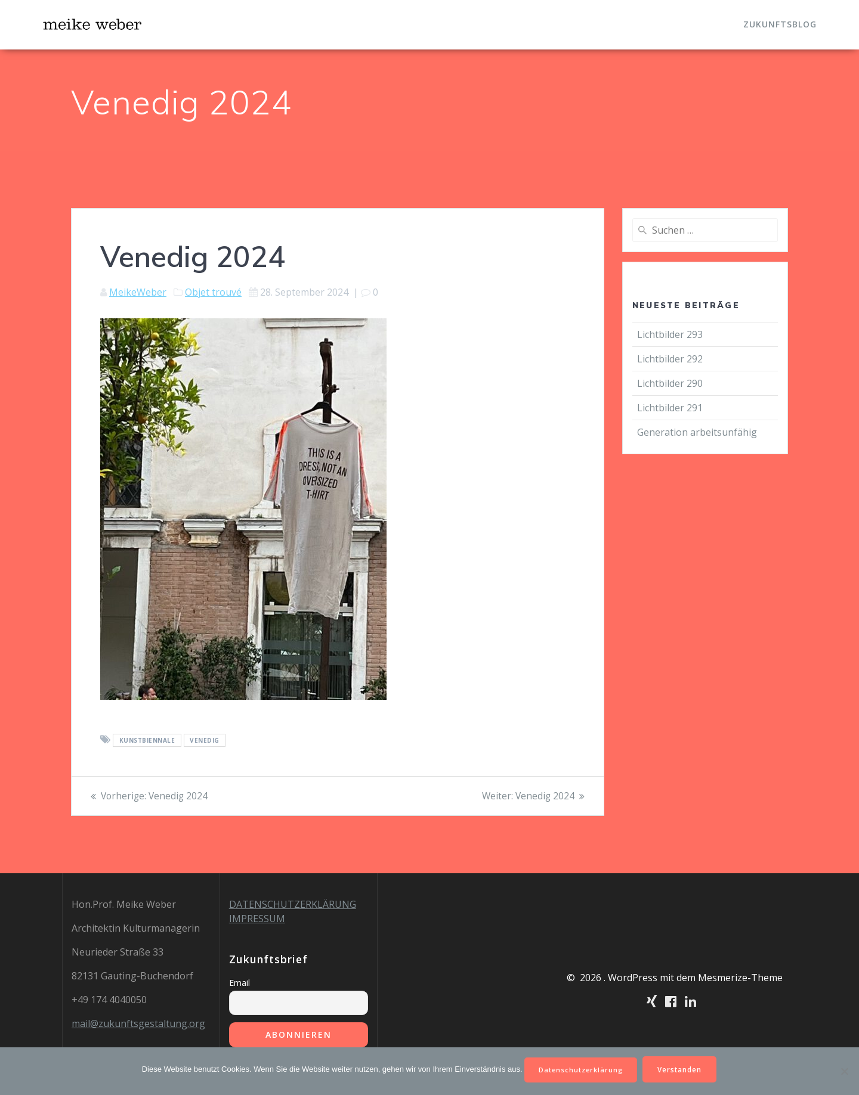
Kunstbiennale (147, 740)
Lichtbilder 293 (670, 334)
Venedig (205, 740)
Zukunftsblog (780, 24)
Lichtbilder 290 (670, 383)
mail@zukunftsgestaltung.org (138, 1023)
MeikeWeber (137, 292)
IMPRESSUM (257, 918)
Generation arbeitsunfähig (698, 432)
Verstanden (684, 1068)
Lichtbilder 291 (670, 407)
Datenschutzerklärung (580, 1068)
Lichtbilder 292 (670, 358)
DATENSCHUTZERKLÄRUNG (292, 904)
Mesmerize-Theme (740, 977)
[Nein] (844, 1071)
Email (239, 982)
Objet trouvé (213, 292)
